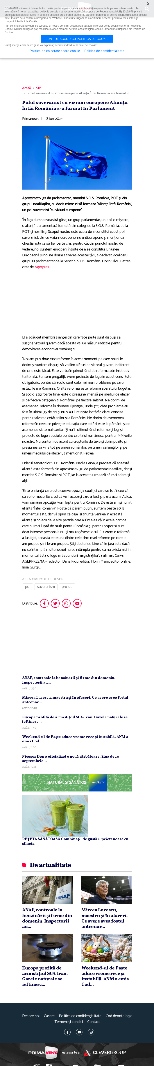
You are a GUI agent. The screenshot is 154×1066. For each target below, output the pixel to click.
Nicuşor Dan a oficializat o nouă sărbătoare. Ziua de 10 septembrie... (70, 759)
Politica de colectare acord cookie (55, 51)
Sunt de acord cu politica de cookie (77, 39)
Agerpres (42, 267)
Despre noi (30, 1016)
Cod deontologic (119, 1016)
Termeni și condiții (68, 1022)
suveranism (46, 587)
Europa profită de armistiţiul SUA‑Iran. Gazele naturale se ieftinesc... (75, 719)
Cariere (49, 1016)
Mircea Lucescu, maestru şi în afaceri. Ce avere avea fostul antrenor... (75, 700)
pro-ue (67, 587)
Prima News (43, 1052)
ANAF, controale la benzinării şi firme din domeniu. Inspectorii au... (68, 680)
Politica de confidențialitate (80, 1016)
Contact (93, 1022)
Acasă (26, 88)
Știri (38, 88)
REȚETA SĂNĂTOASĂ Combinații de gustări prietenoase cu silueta (75, 841)
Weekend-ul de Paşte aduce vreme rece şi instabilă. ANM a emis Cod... (75, 739)
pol (27, 587)
